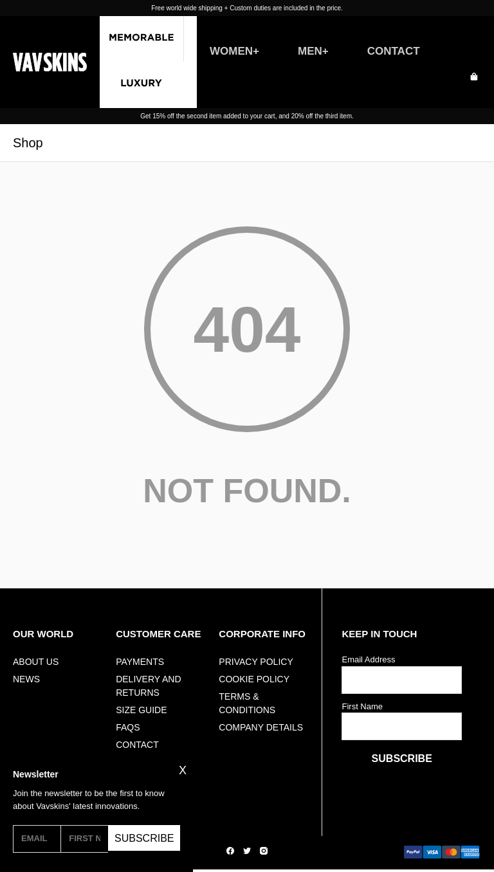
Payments (140, 662)
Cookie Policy (254, 679)
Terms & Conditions (247, 703)
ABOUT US (36, 662)
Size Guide (141, 710)
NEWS (26, 679)
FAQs (128, 727)
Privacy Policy (256, 662)
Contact (137, 745)
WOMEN (231, 51)
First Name (362, 706)
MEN (310, 51)
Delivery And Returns (148, 686)
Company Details (261, 727)
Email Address (368, 659)
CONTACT (393, 51)
